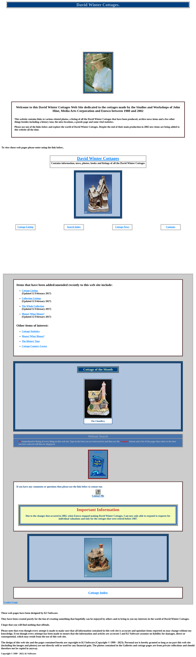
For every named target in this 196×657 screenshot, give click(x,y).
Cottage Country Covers (34, 346)
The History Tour (31, 341)
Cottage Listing (25, 227)
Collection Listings (31, 298)
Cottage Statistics (31, 331)
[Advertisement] (98, 31)
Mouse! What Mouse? (33, 314)
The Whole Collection (33, 306)
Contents (170, 227)
